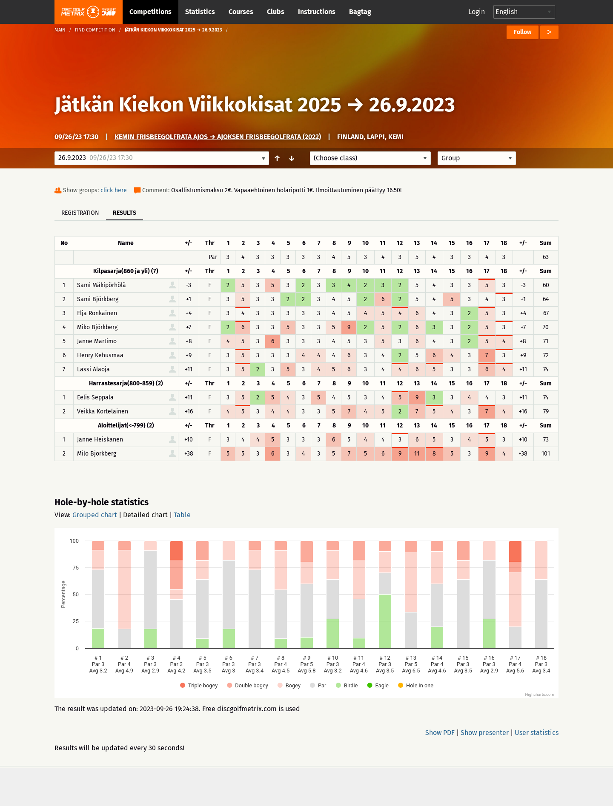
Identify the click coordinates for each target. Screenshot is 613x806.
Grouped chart (94, 515)
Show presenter (485, 733)
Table (182, 515)
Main (60, 30)
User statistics (537, 733)
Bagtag (360, 12)
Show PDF (440, 733)
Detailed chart (145, 515)
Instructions (316, 12)
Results (124, 212)
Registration (80, 212)
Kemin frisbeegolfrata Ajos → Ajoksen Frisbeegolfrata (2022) (218, 137)
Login (476, 12)
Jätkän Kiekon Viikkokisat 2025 (197, 104)
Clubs (275, 12)
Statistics (200, 12)
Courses (241, 12)
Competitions (150, 12)
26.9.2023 (412, 104)
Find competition (95, 30)
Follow (522, 32)
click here (113, 190)
